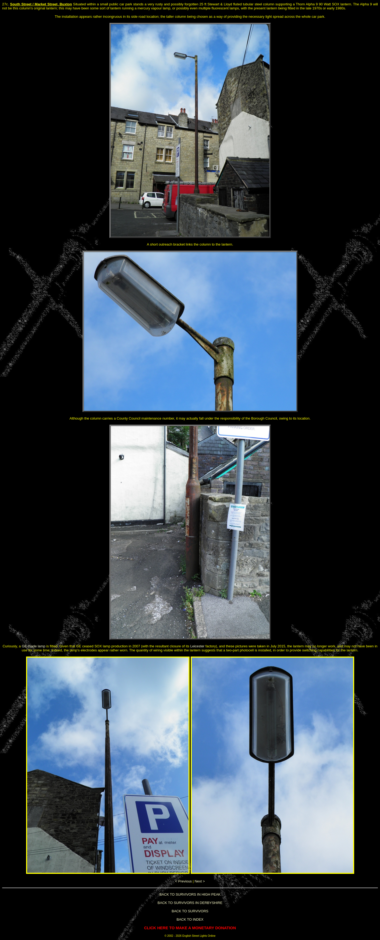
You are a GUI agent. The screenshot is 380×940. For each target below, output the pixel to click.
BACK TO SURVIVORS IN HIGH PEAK (190, 894)
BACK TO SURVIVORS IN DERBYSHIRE (190, 903)
